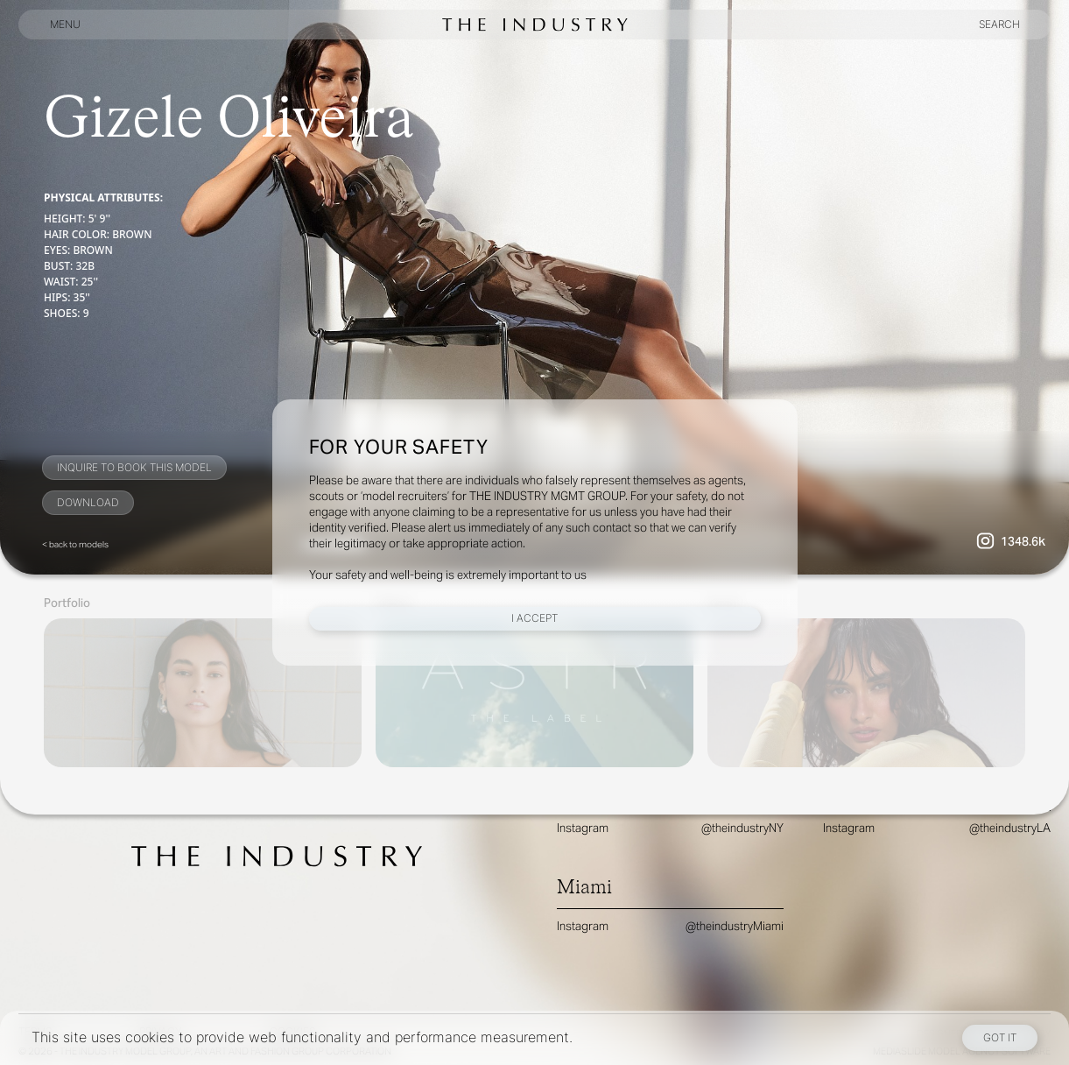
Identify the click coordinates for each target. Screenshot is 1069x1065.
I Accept (534, 617)
